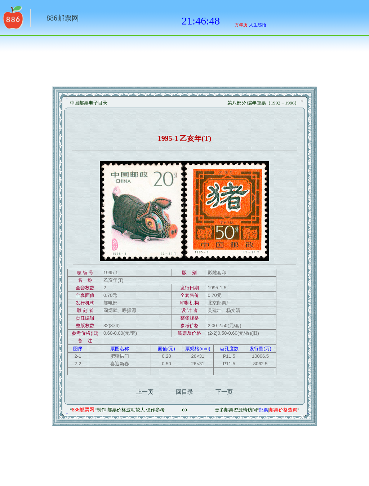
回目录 (184, 392)
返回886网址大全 (12, 19)
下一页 (224, 392)
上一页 (145, 392)
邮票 (263, 410)
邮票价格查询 (283, 410)
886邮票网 (62, 18)
